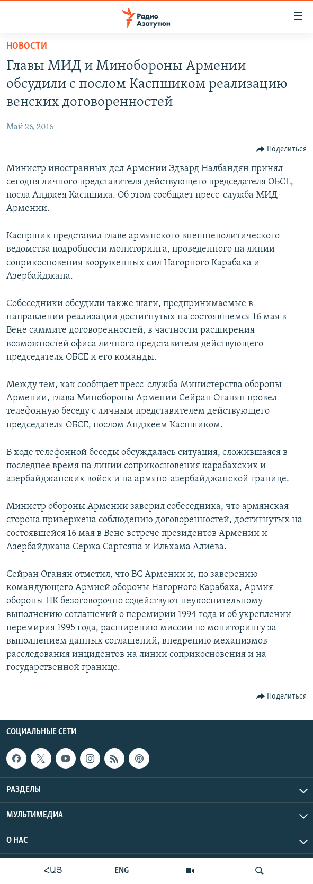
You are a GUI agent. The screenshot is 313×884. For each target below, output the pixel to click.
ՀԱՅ (53, 871)
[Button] (281, 149)
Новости (26, 46)
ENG (121, 871)
